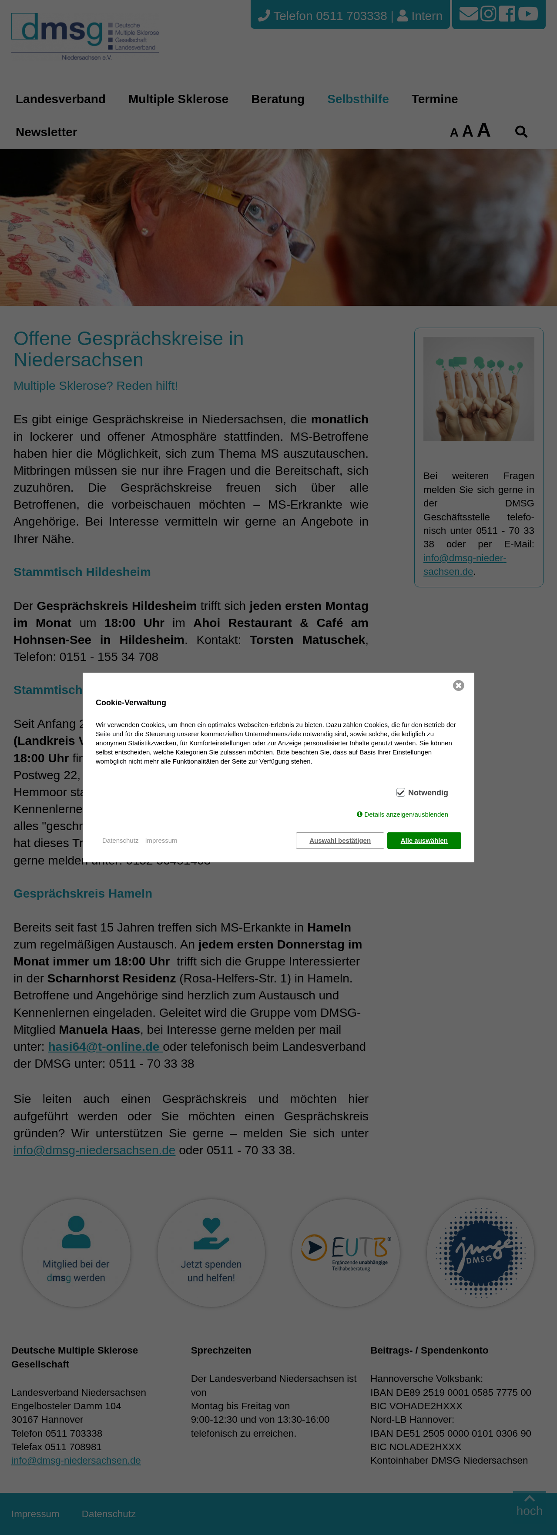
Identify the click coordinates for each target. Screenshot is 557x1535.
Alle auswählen (424, 840)
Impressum (161, 840)
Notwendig (428, 793)
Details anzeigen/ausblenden (406, 814)
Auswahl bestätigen (339, 840)
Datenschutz (120, 840)
